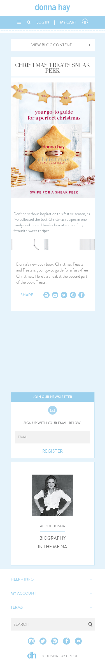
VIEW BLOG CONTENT (51, 45)
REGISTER (52, 451)
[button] (53, 578)
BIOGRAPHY (52, 538)
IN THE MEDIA (52, 547)
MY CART (68, 22)
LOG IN (42, 22)
